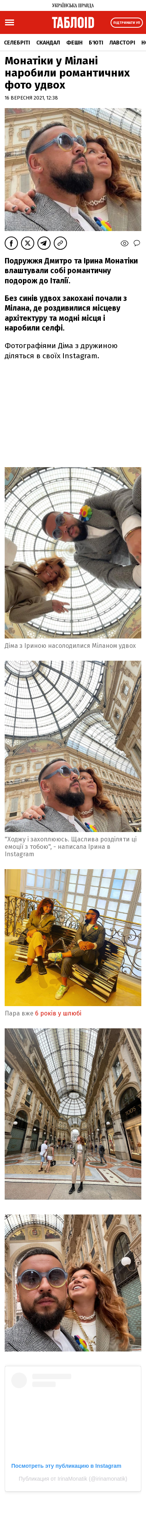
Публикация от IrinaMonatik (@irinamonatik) (73, 1479)
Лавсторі (122, 42)
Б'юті (96, 42)
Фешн (74, 42)
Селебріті (17, 42)
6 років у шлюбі (59, 1013)
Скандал (48, 42)
